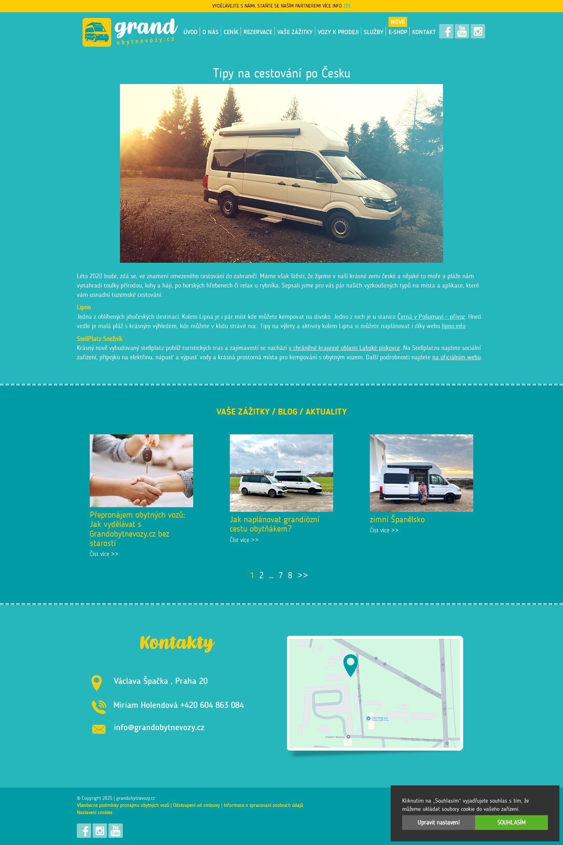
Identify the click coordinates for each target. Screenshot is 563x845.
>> (302, 575)
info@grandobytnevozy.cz (159, 727)
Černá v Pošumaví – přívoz (431, 317)
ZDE (347, 6)
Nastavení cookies (94, 812)
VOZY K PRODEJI (338, 32)
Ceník (231, 32)
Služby (373, 32)
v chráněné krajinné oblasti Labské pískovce (344, 348)
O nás (211, 32)
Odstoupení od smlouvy (196, 805)
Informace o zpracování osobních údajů (263, 805)
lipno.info (453, 326)
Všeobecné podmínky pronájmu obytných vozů (123, 805)
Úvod (190, 32)
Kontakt (424, 32)
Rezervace (257, 32)
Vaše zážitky (295, 32)
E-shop (397, 32)
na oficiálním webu (456, 357)
